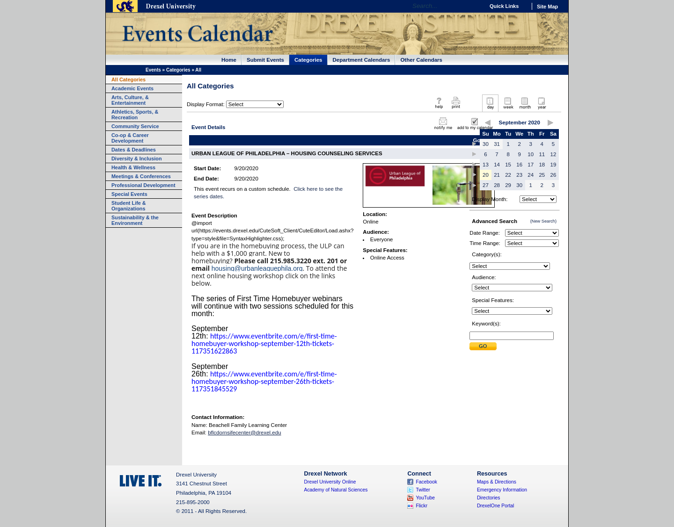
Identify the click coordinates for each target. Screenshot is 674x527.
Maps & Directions (496, 481)
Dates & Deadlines (133, 149)
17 (530, 164)
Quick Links (504, 6)
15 (508, 164)
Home (228, 60)
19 (553, 164)
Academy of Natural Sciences (336, 489)
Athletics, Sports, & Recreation (134, 114)
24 (530, 175)
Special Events (129, 194)
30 (486, 144)
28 (497, 185)
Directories (488, 497)
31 (497, 144)
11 (542, 154)
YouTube (425, 497)
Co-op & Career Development (130, 138)
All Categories (128, 79)
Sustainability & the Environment (135, 220)
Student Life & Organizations (128, 205)
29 (508, 185)
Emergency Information (502, 489)
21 (497, 175)
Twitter (423, 489)
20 (486, 175)
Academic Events (132, 88)
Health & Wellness (133, 167)
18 (542, 164)
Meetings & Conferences (141, 176)
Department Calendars (361, 60)
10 (530, 154)
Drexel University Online (330, 481)
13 (486, 164)
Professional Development (143, 185)
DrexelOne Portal (495, 505)
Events (153, 69)
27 (486, 185)
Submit (483, 346)
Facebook (426, 481)
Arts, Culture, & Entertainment (130, 100)
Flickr (421, 505)
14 (497, 164)
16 (519, 164)
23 (519, 175)
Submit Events (265, 60)
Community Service (135, 126)
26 (553, 175)
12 (553, 154)
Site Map (547, 6)
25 (542, 175)
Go (475, 6)
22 (508, 175)
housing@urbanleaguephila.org (257, 268)
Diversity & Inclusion (136, 158)
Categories (308, 60)
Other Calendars (421, 60)
